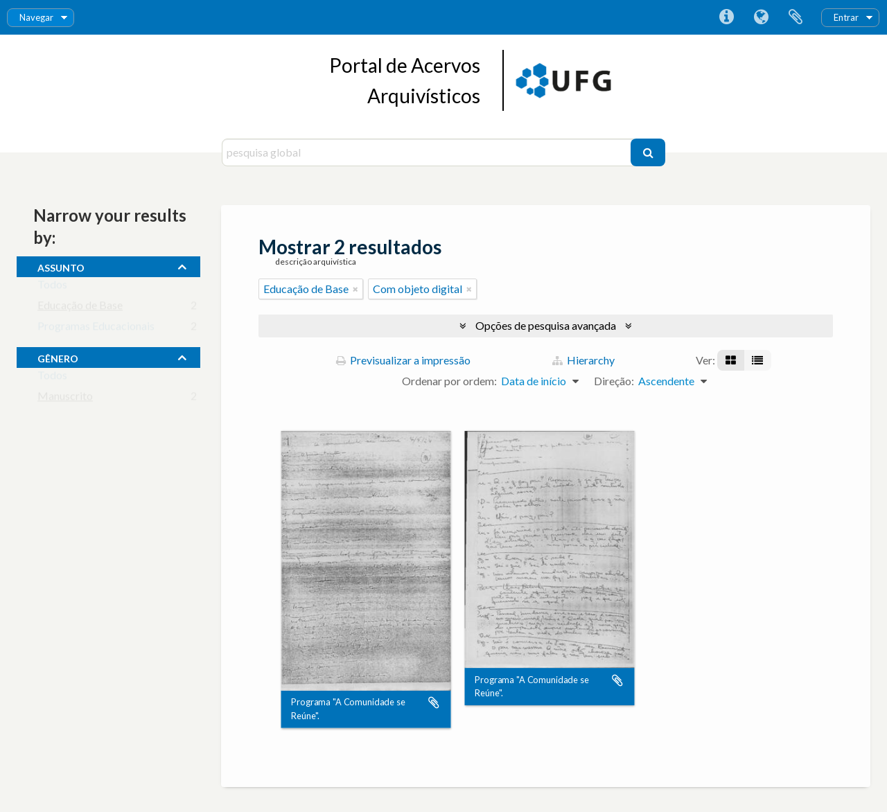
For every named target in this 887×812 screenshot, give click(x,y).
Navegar (36, 17)
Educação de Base (80, 308)
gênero (57, 356)
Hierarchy (583, 360)
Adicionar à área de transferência (434, 703)
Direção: (614, 380)
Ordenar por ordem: (449, 380)
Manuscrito (65, 398)
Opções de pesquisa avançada (545, 325)
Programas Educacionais (96, 328)
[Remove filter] (355, 289)
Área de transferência (795, 17)
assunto (61, 266)
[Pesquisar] (648, 152)
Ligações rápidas (726, 17)
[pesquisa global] (428, 152)
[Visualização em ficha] (730, 360)
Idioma (761, 17)
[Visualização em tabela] (757, 360)
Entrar (846, 17)
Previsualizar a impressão (403, 360)
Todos (52, 287)
